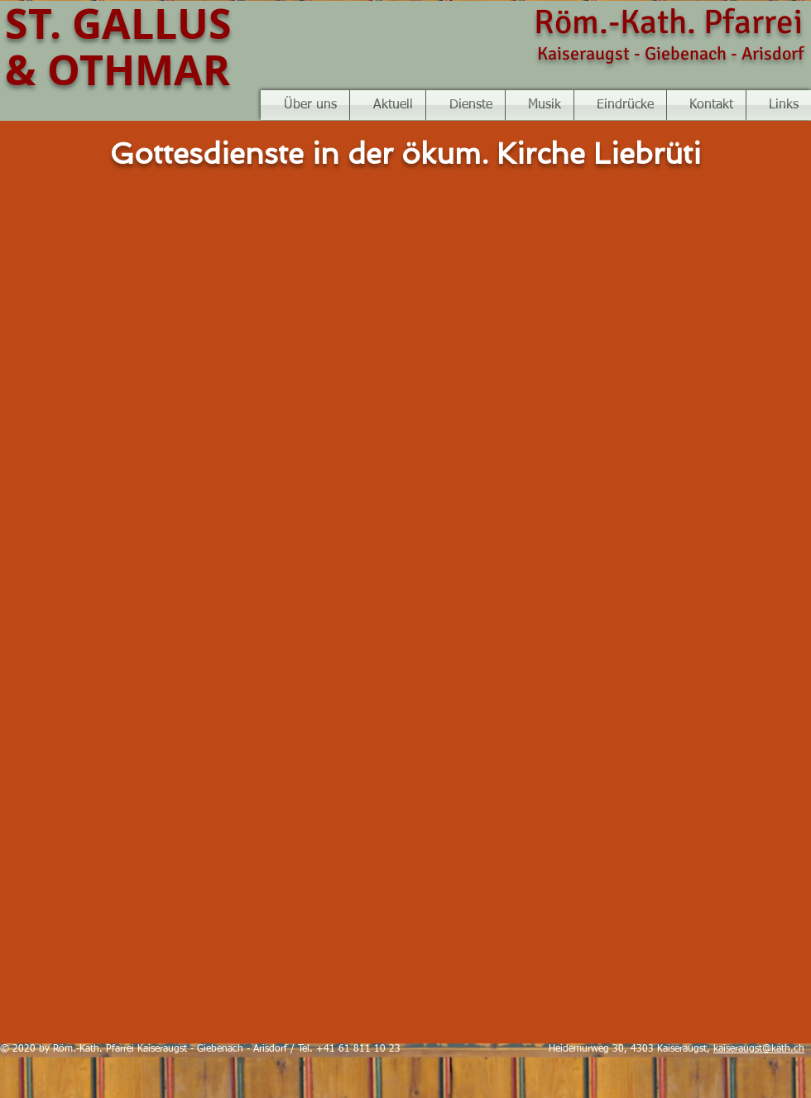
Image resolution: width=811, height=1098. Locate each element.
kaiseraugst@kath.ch (758, 1049)
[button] (539, 105)
